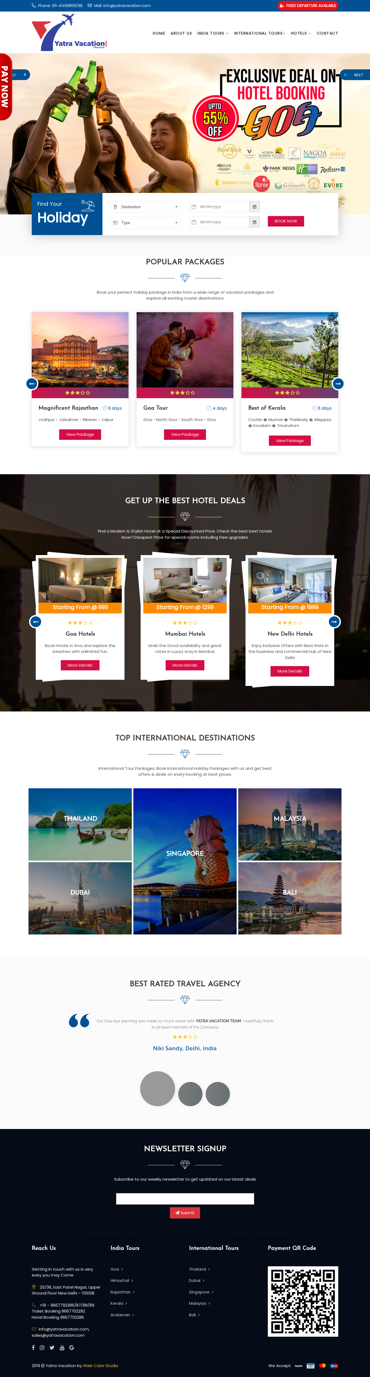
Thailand (80, 819)
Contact (328, 33)
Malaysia (290, 819)
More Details (80, 665)
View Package (80, 434)
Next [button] (338, 383)
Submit (185, 1213)
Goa (117, 1269)
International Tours (260, 33)
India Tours (213, 33)
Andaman (122, 1315)
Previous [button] (31, 383)
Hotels (301, 33)
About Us (181, 33)
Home (159, 33)
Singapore (185, 854)
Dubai (80, 893)
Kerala (119, 1303)
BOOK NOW (286, 221)
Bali (290, 893)
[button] (146, 207)
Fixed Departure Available (308, 5)
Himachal (122, 1280)
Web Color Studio (100, 1365)
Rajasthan (122, 1292)
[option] (80, 379)
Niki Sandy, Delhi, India (185, 1048)
